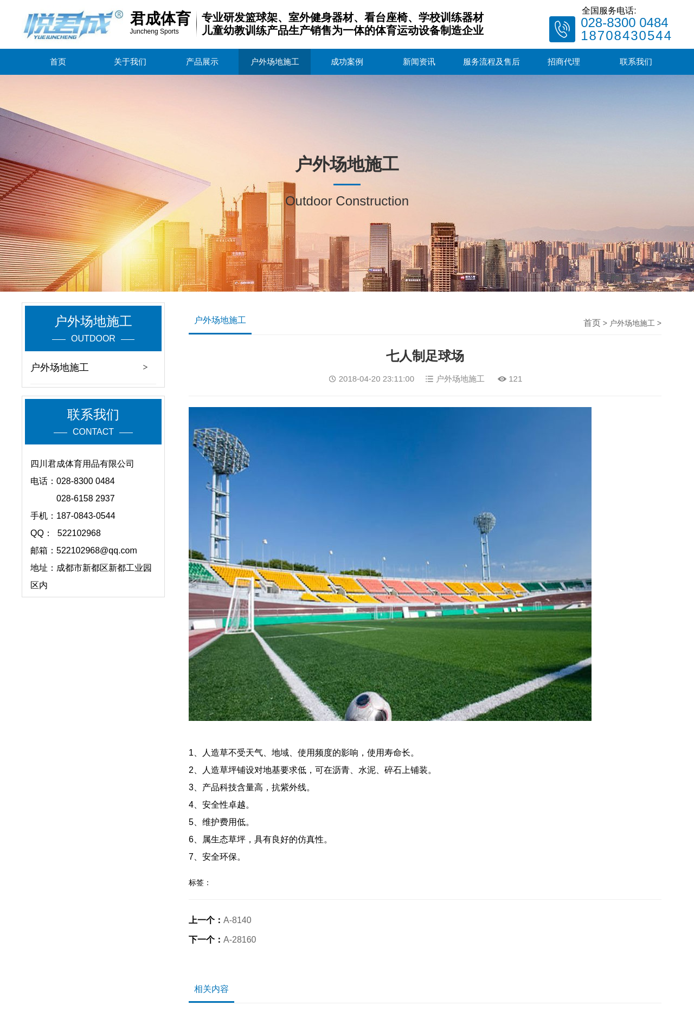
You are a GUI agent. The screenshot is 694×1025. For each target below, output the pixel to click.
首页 (58, 61)
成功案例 (347, 61)
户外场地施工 (274, 61)
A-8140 (237, 920)
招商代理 (564, 61)
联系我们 (636, 61)
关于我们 (130, 61)
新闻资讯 (419, 61)
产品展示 (202, 61)
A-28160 (239, 939)
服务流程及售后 (491, 61)
